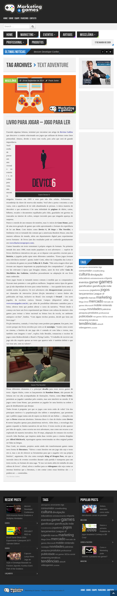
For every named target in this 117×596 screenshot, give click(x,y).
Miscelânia (88, 35)
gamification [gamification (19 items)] (85, 286)
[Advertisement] (99, 109)
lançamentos (9, 573)
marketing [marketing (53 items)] (104, 297)
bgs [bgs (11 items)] (100, 267)
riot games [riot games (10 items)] (97, 317)
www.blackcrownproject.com (21, 243)
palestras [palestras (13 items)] (106, 309)
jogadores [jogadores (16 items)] (95, 290)
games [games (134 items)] (105, 281)
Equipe (17, 18)
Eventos (49, 35)
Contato (33, 18)
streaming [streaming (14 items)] (84, 320)
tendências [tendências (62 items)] (88, 323)
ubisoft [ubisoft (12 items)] (100, 324)
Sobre (11, 18)
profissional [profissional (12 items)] (104, 313)
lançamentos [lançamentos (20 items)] (86, 293)
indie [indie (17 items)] (109, 286)
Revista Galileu (66, 132)
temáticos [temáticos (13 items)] (93, 320)
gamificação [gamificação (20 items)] (99, 286)
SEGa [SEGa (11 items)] (104, 316)
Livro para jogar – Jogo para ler (38, 122)
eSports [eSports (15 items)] (108, 278)
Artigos (67, 35)
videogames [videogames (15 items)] (85, 327)
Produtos (38, 42)
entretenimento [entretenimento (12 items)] (97, 278)
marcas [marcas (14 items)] (92, 298)
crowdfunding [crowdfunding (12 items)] (98, 271)
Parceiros (24, 18)
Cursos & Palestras (86, 542)
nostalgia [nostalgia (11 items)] (83, 309)
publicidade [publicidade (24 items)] (86, 316)
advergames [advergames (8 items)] (83, 267)
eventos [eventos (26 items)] (84, 282)
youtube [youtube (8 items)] (94, 328)
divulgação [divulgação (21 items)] (96, 274)
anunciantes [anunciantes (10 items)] (93, 267)
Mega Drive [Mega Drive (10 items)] (83, 302)
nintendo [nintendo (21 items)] (107, 305)
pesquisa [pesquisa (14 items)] (83, 313)
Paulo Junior (54, 81)
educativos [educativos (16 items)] (84, 278)
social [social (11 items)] (110, 316)
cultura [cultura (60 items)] (84, 274)
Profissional (15, 42)
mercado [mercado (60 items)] (96, 301)
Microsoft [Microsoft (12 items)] (89, 305)
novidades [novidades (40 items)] (94, 309)
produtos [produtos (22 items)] (93, 312)
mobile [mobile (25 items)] (98, 305)
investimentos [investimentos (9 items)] (84, 290)
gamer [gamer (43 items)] (93, 282)
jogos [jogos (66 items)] (105, 290)
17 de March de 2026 (103, 42)
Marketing (27, 35)
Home (5, 18)
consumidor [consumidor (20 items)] (85, 270)
